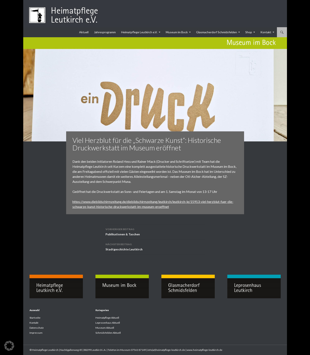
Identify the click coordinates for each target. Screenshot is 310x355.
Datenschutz (37, 327)
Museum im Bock (177, 32)
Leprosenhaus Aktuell (107, 322)
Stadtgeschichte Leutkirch (155, 246)
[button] (9, 346)
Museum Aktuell (104, 327)
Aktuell (84, 32)
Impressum (36, 332)
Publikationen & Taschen (155, 231)
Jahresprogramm (105, 32)
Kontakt (265, 32)
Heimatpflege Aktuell (107, 317)
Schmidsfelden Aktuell (108, 332)
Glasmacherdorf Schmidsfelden (216, 32)
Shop (248, 32)
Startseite (35, 317)
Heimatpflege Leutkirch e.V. (139, 32)
